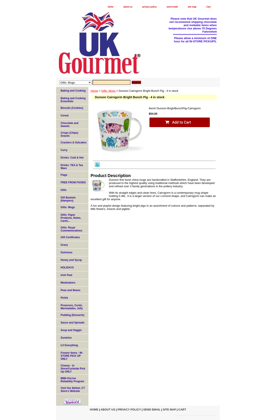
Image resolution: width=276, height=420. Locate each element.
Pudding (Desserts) (72, 315)
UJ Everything (69, 345)
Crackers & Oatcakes (73, 142)
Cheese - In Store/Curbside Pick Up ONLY (73, 368)
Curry (64, 150)
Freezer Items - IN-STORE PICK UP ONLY (72, 355)
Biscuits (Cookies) (72, 107)
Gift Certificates (70, 237)
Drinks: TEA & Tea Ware (72, 167)
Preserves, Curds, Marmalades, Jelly (72, 307)
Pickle (64, 297)
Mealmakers (68, 282)
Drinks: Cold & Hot (72, 157)
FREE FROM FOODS (73, 182)
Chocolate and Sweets (69, 125)
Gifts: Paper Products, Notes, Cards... (71, 217)
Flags (64, 174)
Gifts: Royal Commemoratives (71, 229)
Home (94, 90)
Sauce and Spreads (73, 322)
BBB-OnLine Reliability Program (72, 380)
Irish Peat (66, 275)
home (111, 7)
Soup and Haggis (71, 330)
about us (127, 7)
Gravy (64, 244)
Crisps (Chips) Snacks (69, 134)
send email (172, 7)
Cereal (65, 115)
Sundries (66, 337)
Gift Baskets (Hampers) (68, 199)
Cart (208, 7)
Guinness (66, 252)
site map (192, 7)
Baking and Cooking (73, 90)
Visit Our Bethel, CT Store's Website (73, 390)
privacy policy (149, 7)
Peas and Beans (70, 290)
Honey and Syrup (71, 260)
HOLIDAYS (67, 267)
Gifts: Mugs (108, 90)
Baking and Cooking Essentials (73, 100)
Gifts (63, 190)
